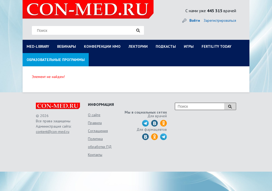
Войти (194, 20)
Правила (95, 122)
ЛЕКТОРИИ (138, 46)
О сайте (94, 114)
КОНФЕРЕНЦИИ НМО (102, 46)
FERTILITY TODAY (216, 46)
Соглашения (98, 130)
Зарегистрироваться (220, 20)
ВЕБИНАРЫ (66, 46)
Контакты (95, 154)
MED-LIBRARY (38, 46)
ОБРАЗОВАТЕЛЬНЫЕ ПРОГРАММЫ (56, 59)
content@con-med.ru (52, 131)
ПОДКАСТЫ (166, 46)
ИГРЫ (189, 46)
